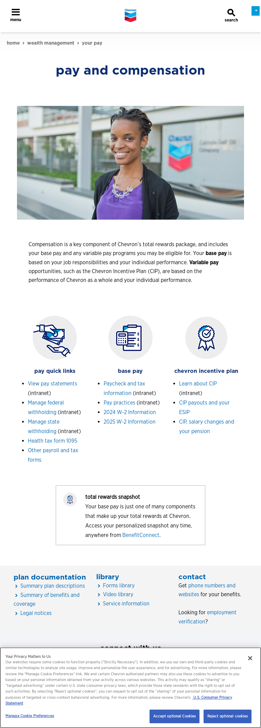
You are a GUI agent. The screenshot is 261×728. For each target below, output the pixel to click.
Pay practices (119, 402)
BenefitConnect (140, 535)
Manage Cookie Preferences (29, 715)
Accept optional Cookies (174, 716)
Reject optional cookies (227, 716)
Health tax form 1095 (52, 441)
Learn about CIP (198, 383)
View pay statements (52, 383)
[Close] (250, 658)
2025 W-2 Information (130, 421)
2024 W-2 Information (130, 412)
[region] (130, 687)
